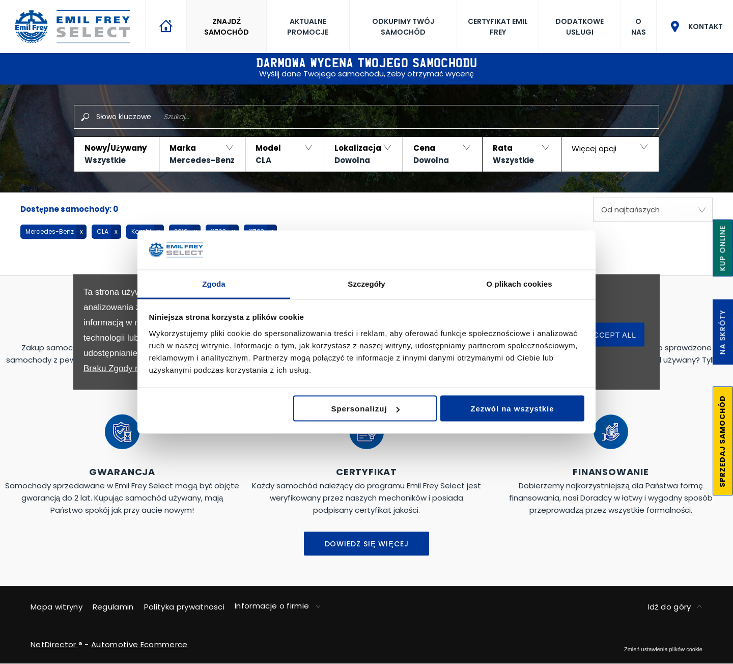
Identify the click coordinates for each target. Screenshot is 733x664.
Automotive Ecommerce (139, 644)
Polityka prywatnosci (184, 606)
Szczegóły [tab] (366, 283)
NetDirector (54, 644)
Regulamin (113, 606)
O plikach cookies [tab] (519, 283)
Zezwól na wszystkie (512, 408)
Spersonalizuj (365, 408)
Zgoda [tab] (213, 283)
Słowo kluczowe (123, 117)
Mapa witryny (56, 606)
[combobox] (653, 210)
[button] (116, 154)
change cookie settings (663, 649)
